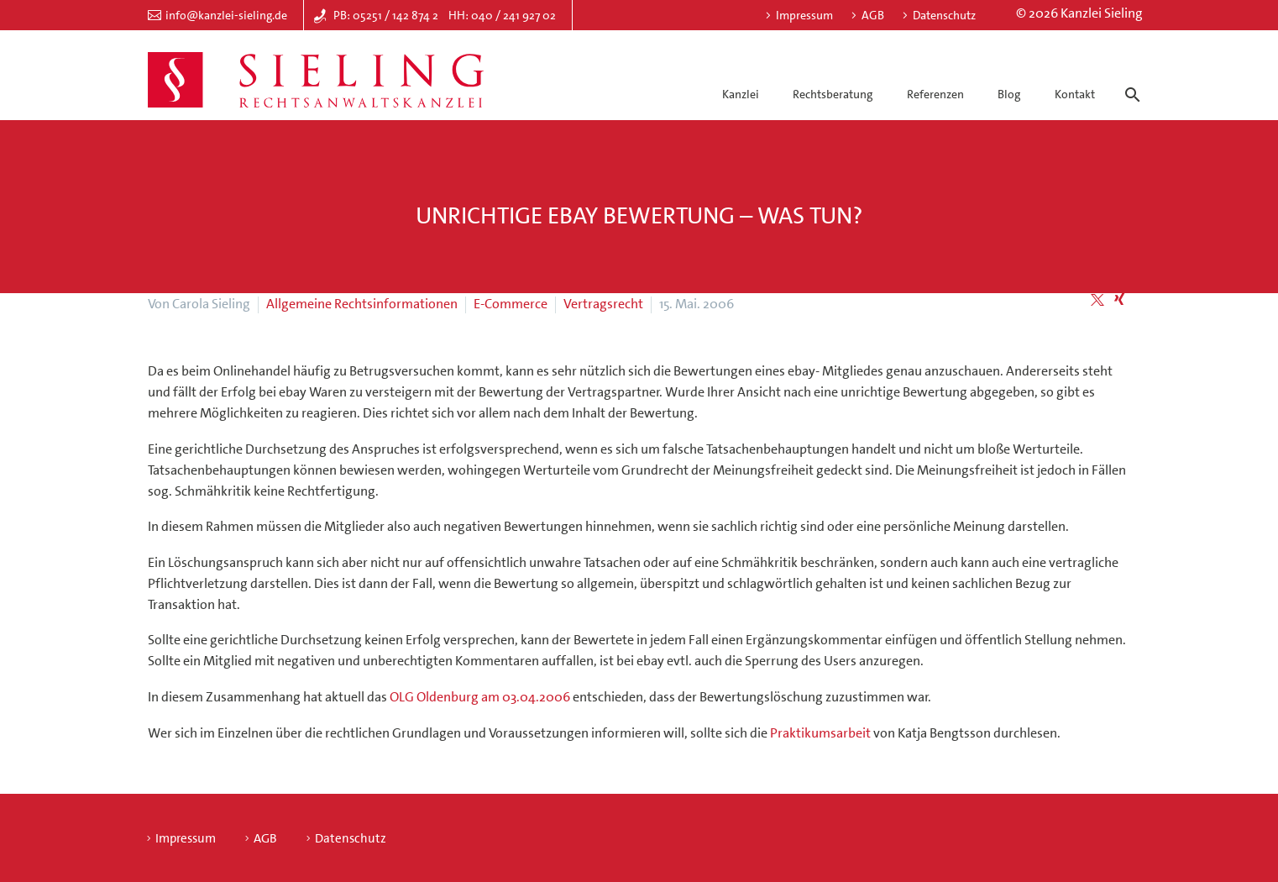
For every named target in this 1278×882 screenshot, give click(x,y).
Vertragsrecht (603, 303)
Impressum (804, 15)
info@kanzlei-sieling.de (226, 15)
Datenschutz (944, 15)
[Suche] (1129, 80)
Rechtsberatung (832, 94)
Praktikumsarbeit (820, 733)
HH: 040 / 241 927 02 (502, 15)
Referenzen (935, 94)
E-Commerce (510, 303)
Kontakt (1075, 94)
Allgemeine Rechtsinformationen (362, 303)
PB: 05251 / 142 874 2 (385, 15)
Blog (1009, 94)
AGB (873, 15)
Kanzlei (740, 94)
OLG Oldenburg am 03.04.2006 (480, 697)
